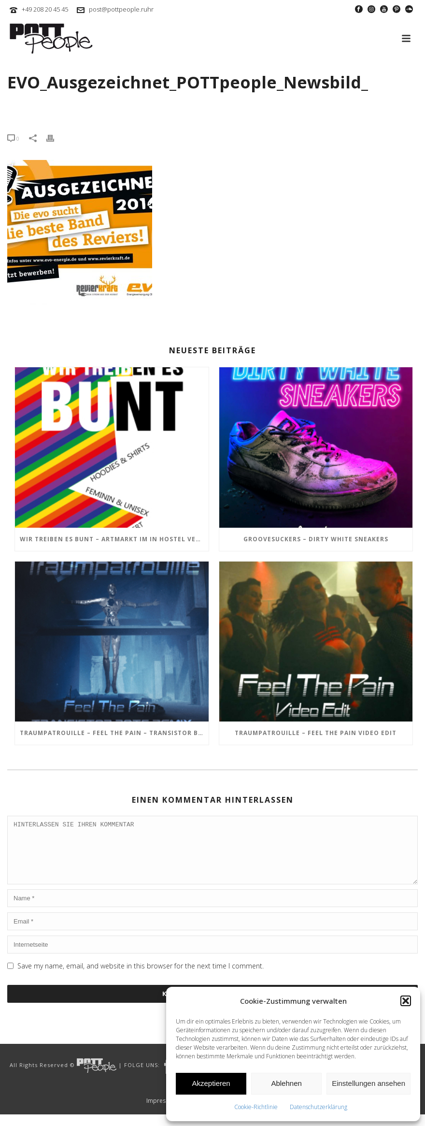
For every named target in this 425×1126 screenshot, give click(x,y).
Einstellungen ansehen (368, 1083)
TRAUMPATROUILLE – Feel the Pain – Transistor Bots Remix (114, 733)
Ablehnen (286, 1083)
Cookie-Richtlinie (256, 1107)
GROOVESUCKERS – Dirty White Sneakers (315, 539)
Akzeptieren (211, 1083)
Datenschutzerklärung (318, 1107)
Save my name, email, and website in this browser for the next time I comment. (140, 977)
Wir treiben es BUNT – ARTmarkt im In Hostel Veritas (114, 539)
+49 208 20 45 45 (45, 9)
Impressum (161, 1112)
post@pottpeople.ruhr (121, 9)
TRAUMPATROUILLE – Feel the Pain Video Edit (316, 733)
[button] (406, 1001)
